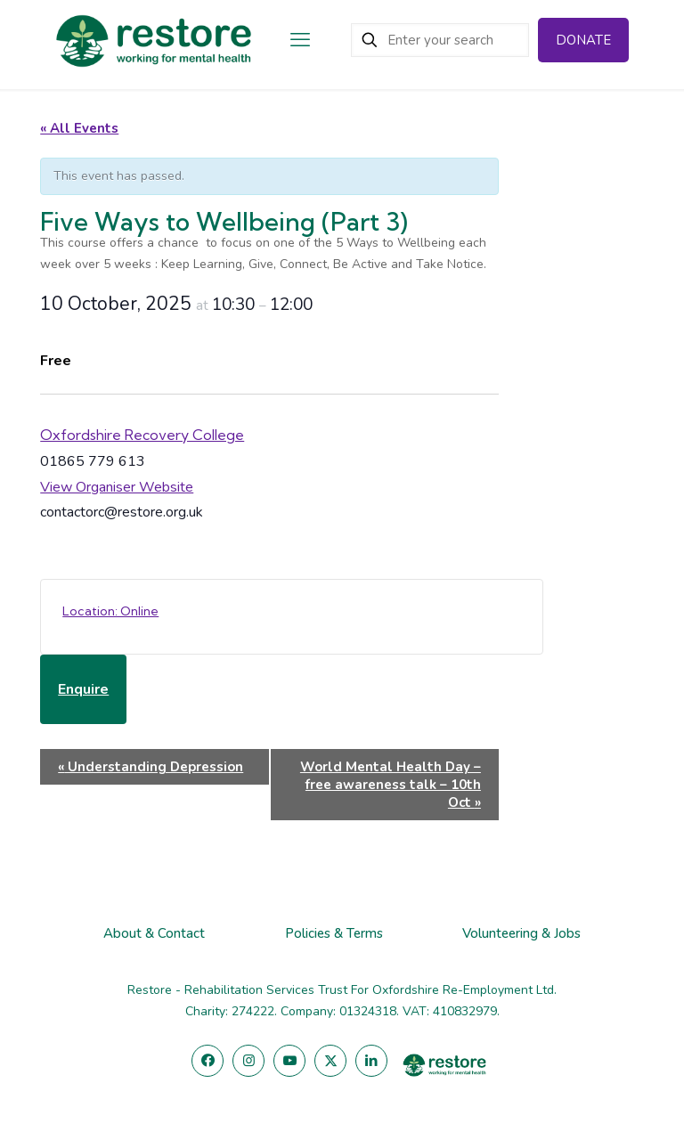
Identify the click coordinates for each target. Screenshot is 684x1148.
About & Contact (154, 933)
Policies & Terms (334, 933)
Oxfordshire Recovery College (142, 435)
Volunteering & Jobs (521, 933)
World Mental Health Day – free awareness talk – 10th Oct (390, 784)
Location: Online (110, 611)
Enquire (83, 689)
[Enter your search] (440, 40)
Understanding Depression (150, 767)
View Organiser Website (116, 487)
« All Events (79, 128)
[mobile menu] (300, 40)
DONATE (583, 40)
